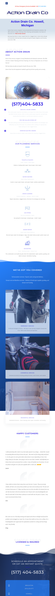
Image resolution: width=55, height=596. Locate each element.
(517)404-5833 (27, 104)
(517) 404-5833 (42, 6)
